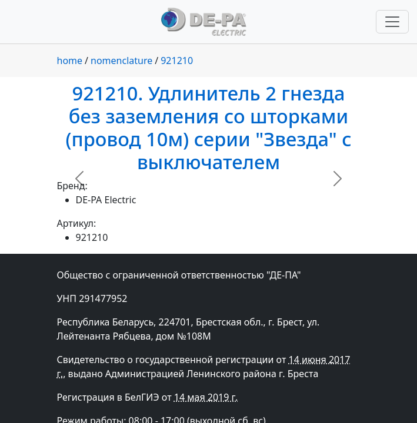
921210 (177, 60)
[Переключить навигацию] (392, 21)
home (70, 60)
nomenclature (121, 60)
